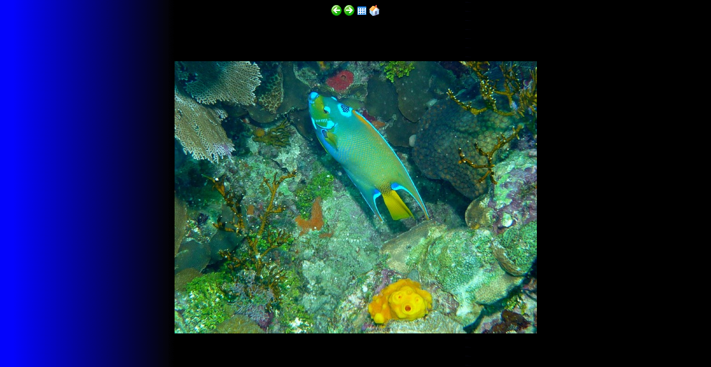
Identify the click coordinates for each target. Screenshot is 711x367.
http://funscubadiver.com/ (93, 340)
